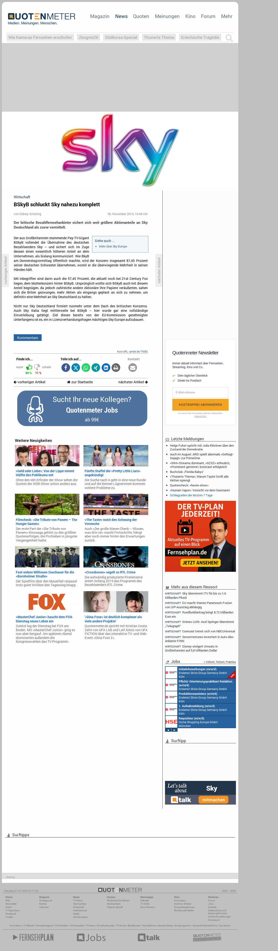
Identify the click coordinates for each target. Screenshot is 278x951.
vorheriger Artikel (29, 382)
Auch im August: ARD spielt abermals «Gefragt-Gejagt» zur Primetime (202, 456)
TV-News (78, 900)
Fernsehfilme (149, 925)
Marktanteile (113, 903)
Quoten (141, 16)
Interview (44, 907)
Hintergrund (45, 900)
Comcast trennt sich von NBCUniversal (200, 631)
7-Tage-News (12, 910)
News (121, 16)
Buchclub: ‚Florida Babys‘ (187, 472)
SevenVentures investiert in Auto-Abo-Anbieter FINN (199, 639)
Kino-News (180, 900)
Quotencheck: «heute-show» (189, 485)
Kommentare (27, 337)
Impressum (214, 919)
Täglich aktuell (115, 907)
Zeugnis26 (88, 37)
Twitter (9, 917)
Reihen (43, 903)
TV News (90, 925)
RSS (7, 900)
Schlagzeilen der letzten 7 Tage (191, 495)
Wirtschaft (78, 907)
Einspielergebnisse (184, 907)
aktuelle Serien (165, 925)
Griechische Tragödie (200, 37)
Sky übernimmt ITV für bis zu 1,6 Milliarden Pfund (195, 595)
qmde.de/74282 (138, 351)
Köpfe (76, 913)
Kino (190, 16)
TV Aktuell (28, 925)
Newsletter (11, 903)
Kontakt (212, 907)
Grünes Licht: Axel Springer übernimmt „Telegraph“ (199, 624)
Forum (208, 16)
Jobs (210, 903)
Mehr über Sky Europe (113, 246)
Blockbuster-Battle (184, 910)
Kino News (16, 925)
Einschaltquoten (106, 925)
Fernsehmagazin (44, 925)
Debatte (144, 900)
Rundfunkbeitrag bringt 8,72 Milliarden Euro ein (199, 614)
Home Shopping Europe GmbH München (191, 722)
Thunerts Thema (159, 37)
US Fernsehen (77, 925)
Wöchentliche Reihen (118, 900)
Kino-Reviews (147, 907)
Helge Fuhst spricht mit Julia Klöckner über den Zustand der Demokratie (202, 447)
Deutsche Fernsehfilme (205, 925)
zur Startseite (80, 382)
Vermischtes (79, 903)
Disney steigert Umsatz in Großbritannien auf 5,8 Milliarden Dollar (191, 648)
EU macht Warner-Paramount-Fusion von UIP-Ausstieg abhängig (198, 605)
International (80, 910)
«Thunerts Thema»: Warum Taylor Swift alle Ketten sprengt (199, 478)
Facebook (10, 913)
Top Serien (224, 925)
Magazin (99, 16)
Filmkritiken (61, 925)
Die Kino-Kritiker (182, 903)
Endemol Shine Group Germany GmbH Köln (200, 672)
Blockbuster (134, 925)
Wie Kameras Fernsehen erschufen (40, 37)
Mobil (8, 907)
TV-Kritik (144, 903)
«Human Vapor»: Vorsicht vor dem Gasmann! (200, 490)
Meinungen (167, 16)
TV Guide (121, 925)
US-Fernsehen (80, 917)
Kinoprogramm (183, 925)
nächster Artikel (133, 382)
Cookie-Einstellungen (219, 916)
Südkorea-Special (121, 37)
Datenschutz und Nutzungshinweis (217, 912)
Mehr (226, 16)
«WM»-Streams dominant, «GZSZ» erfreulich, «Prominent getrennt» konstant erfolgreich (200, 465)
